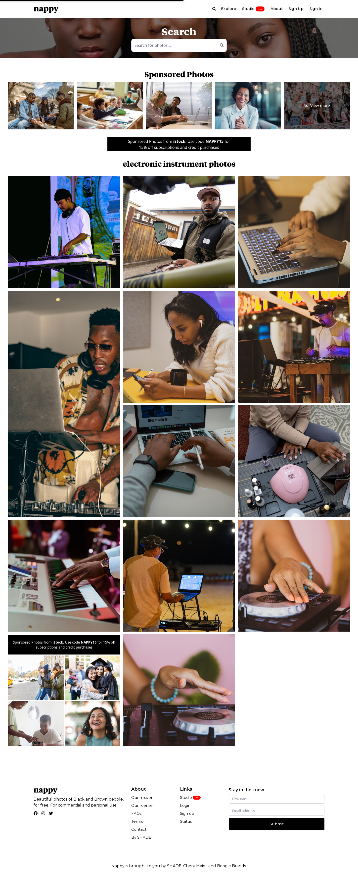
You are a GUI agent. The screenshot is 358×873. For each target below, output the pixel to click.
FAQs (136, 813)
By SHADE (141, 837)
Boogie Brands (231, 866)
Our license (142, 805)
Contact (138, 829)
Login (185, 805)
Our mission (142, 797)
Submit (277, 823)
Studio (253, 8)
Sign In (316, 8)
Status (186, 821)
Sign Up (296, 8)
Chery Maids (195, 866)
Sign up (187, 813)
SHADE (174, 866)
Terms (137, 821)
